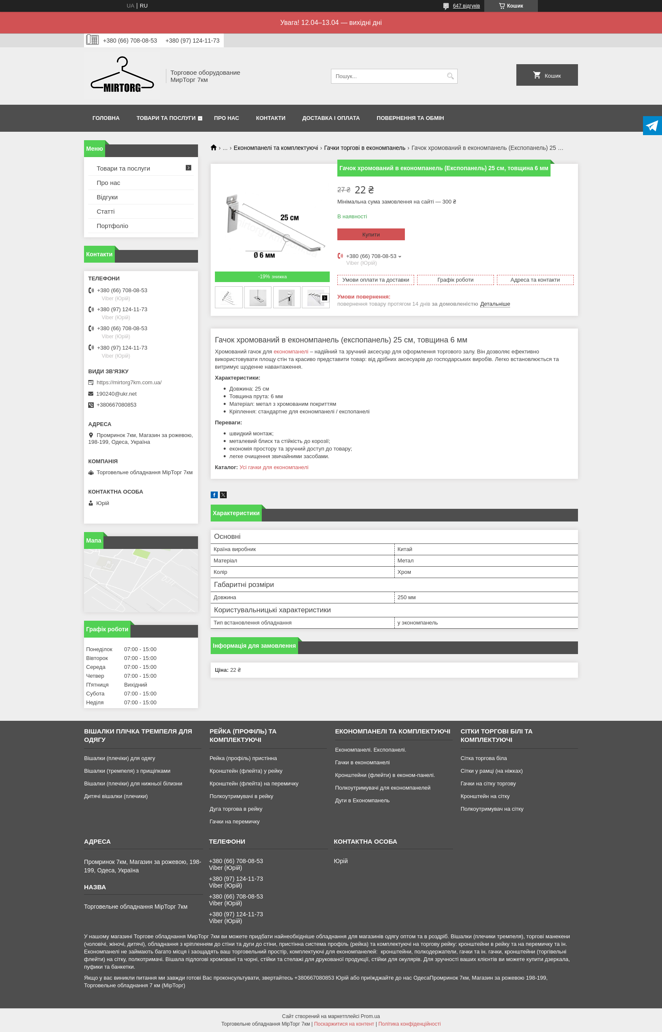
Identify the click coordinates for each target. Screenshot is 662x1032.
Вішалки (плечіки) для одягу (119, 758)
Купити (371, 234)
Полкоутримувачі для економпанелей (383, 788)
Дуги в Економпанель (362, 800)
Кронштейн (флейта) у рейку (245, 771)
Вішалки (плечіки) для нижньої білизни (133, 783)
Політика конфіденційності (409, 1024)
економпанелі (291, 351)
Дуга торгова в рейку (235, 809)
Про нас (226, 118)
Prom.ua (370, 1016)
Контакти (271, 118)
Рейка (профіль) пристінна (243, 758)
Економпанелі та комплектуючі (276, 147)
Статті (106, 211)
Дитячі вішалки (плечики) (116, 796)
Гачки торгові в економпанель (364, 147)
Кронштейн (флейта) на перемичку (253, 783)
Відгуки (107, 197)
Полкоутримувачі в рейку (241, 796)
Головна (105, 118)
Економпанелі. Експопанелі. (371, 750)
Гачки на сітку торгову (488, 783)
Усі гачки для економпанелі (273, 467)
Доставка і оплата (331, 118)
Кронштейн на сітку (485, 796)
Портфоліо (112, 225)
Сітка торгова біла (484, 758)
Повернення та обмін (410, 118)
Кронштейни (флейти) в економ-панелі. (385, 775)
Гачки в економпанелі (362, 762)
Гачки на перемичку (234, 821)
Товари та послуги (165, 118)
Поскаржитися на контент (344, 1024)
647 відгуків (466, 6)
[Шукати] (450, 76)
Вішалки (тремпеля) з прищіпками (127, 771)
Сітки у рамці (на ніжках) (492, 771)
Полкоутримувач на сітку (492, 809)
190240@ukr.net (116, 394)
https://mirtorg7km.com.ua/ (129, 382)
